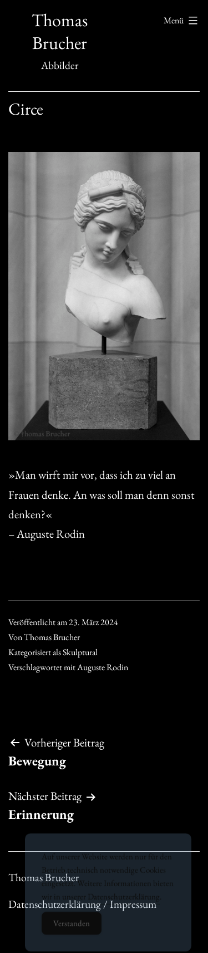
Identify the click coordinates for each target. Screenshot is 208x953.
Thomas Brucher (60, 31)
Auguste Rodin (102, 667)
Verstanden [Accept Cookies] (71, 930)
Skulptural (80, 652)
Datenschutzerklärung (124, 903)
